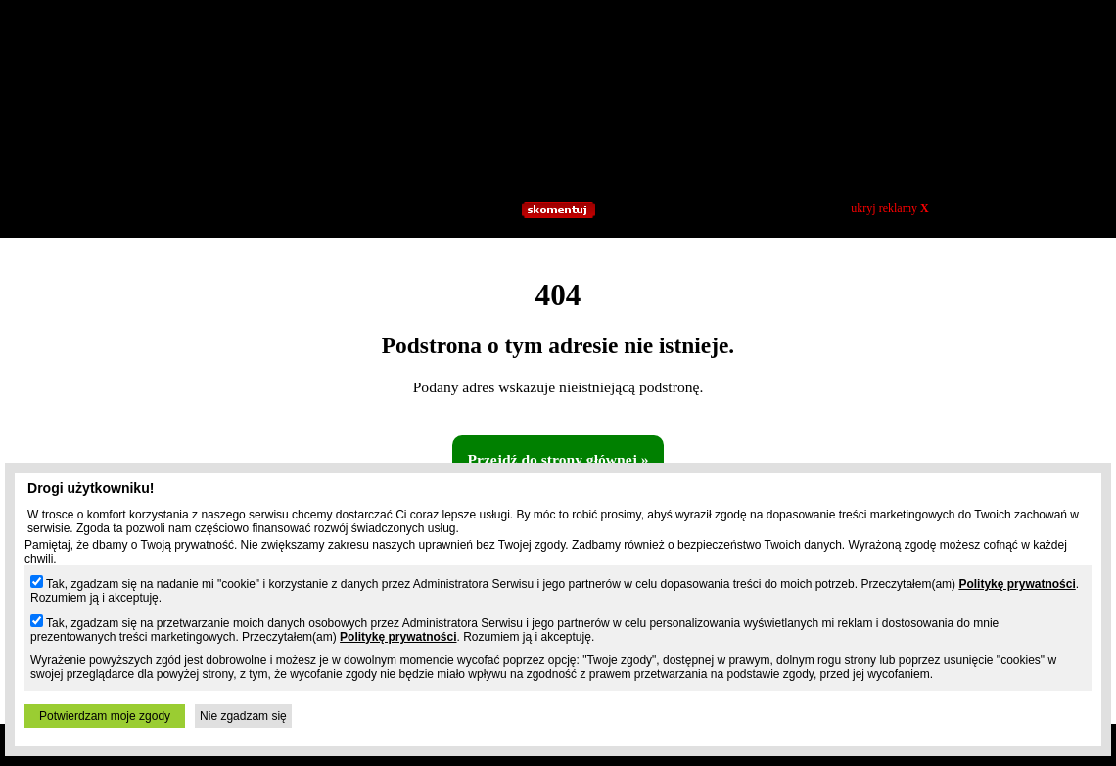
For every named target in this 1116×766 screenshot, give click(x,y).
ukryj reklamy (889, 208)
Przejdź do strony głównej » (557, 459)
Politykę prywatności (1016, 584)
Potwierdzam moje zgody (104, 716)
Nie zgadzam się (243, 716)
